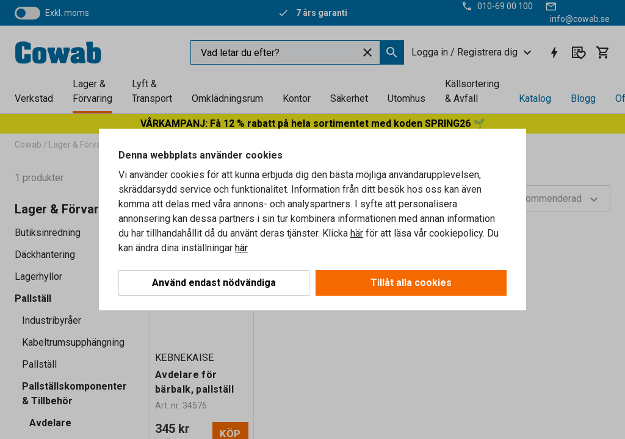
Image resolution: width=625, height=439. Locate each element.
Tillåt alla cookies (411, 282)
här (356, 233)
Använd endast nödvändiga (214, 282)
